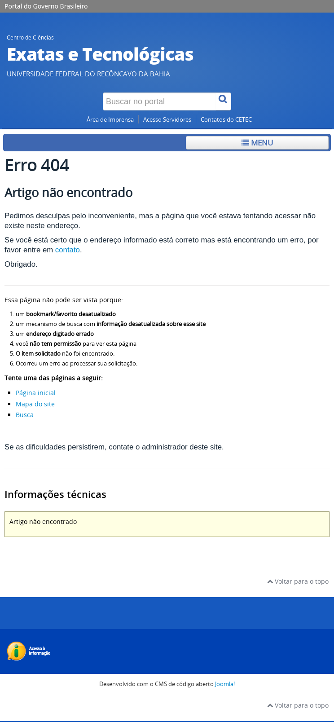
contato (67, 250)
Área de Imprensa (110, 119)
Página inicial (36, 392)
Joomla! (225, 684)
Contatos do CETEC (226, 119)
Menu (257, 142)
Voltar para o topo (298, 581)
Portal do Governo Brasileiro (46, 6)
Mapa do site (35, 404)
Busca (25, 414)
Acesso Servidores (167, 119)
